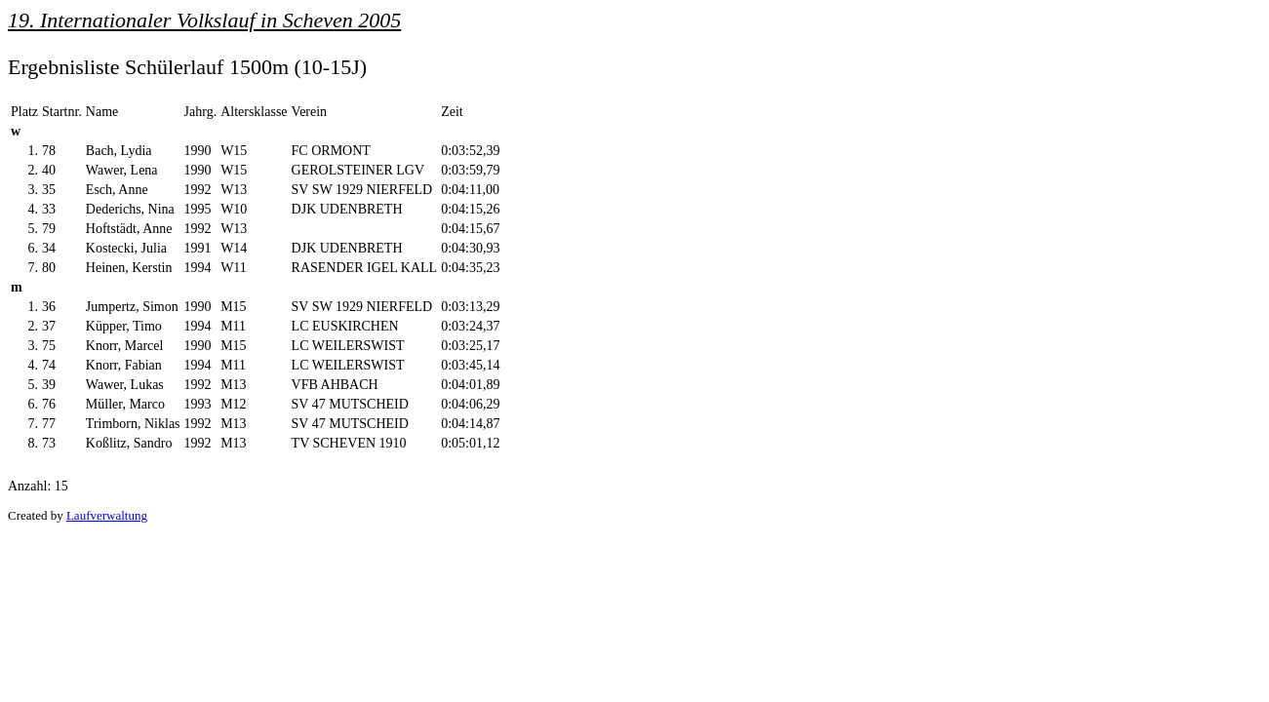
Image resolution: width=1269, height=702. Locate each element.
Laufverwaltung (106, 515)
